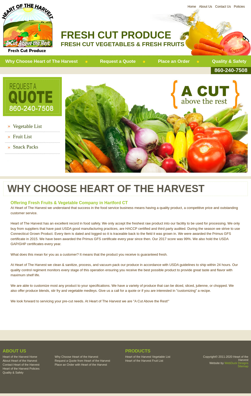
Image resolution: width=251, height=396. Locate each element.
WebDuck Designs (236, 363)
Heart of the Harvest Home (20, 356)
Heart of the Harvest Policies (21, 368)
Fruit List (22, 136)
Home (192, 6)
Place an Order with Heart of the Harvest (81, 364)
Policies (239, 6)
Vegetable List (27, 126)
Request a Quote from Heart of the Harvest (82, 360)
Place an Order (174, 61)
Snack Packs (25, 147)
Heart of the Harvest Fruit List (144, 360)
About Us (205, 6)
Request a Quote (118, 61)
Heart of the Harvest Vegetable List (147, 356)
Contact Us (223, 6)
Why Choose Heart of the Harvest (76, 356)
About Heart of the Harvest (20, 360)
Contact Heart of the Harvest (21, 364)
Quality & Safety (229, 61)
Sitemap (243, 366)
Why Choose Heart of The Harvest (41, 61)
